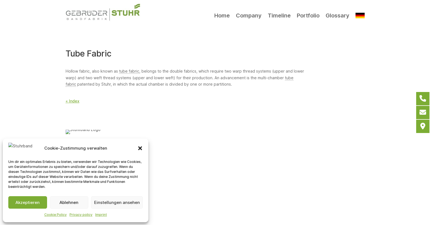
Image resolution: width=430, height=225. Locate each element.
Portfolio (308, 15)
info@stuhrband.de (222, 170)
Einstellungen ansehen (117, 202)
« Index (72, 101)
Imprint (101, 215)
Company (249, 15)
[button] (140, 148)
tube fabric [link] (129, 71)
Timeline (279, 15)
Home (222, 15)
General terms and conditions (161, 203)
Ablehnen (69, 202)
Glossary (337, 15)
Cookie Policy (55, 215)
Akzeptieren (28, 202)
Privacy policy (80, 215)
